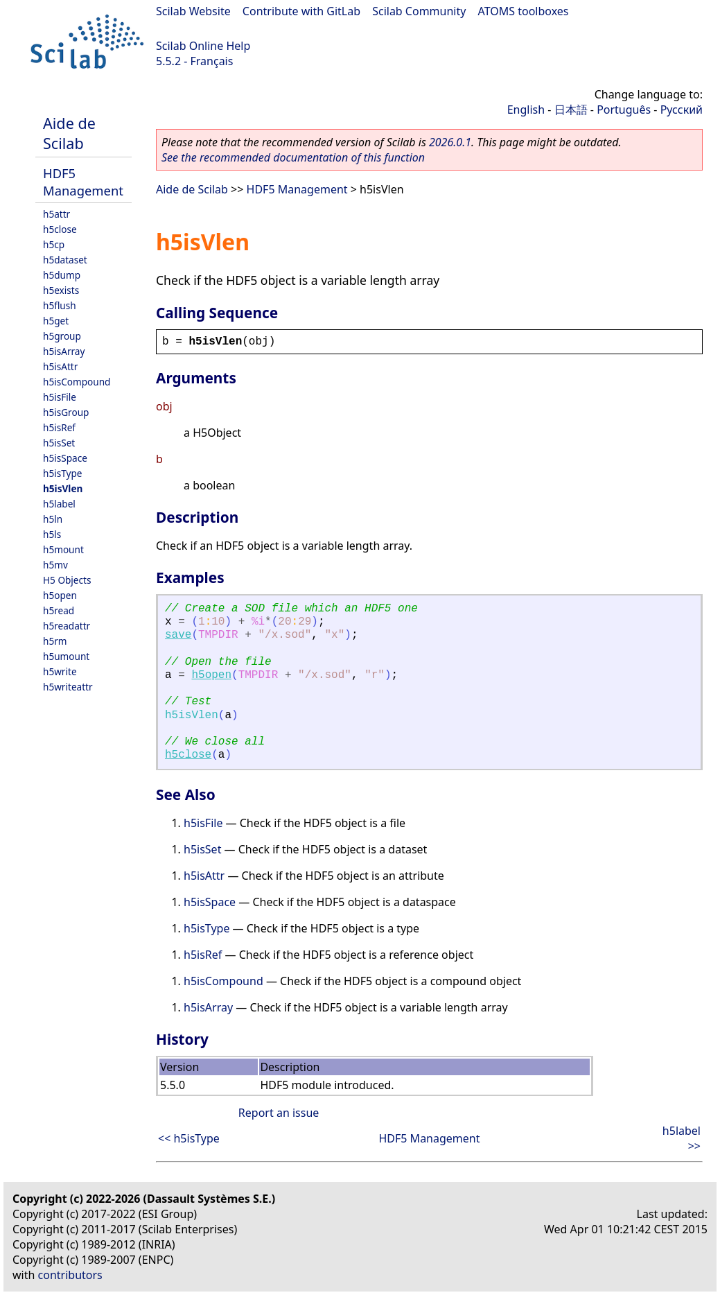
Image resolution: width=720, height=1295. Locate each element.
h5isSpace (65, 457)
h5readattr (66, 625)
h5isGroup (66, 412)
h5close (60, 229)
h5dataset (65, 259)
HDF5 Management (83, 181)
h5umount (66, 656)
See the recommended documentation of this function (293, 157)
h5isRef (59, 427)
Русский (681, 109)
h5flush (59, 305)
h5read (58, 610)
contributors (70, 1275)
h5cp (53, 244)
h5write (60, 671)
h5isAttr (60, 366)
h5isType (62, 473)
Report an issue (278, 1112)
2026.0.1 (450, 142)
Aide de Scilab (69, 133)
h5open (60, 595)
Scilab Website (193, 11)
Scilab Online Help (203, 45)
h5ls (52, 534)
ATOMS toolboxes (523, 11)
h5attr (56, 213)
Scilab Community (419, 11)
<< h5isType (189, 1138)
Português (624, 109)
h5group (62, 335)
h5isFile (59, 396)
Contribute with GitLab (301, 11)
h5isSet (59, 442)
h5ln (52, 518)
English (526, 109)
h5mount (63, 549)
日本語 (571, 109)
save (178, 635)
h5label (59, 503)
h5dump (61, 274)
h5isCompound (76, 381)
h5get (56, 320)
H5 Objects (67, 579)
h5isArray (64, 351)
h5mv (55, 564)
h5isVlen (62, 488)
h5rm (55, 641)
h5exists (61, 290)
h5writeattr (68, 686)
